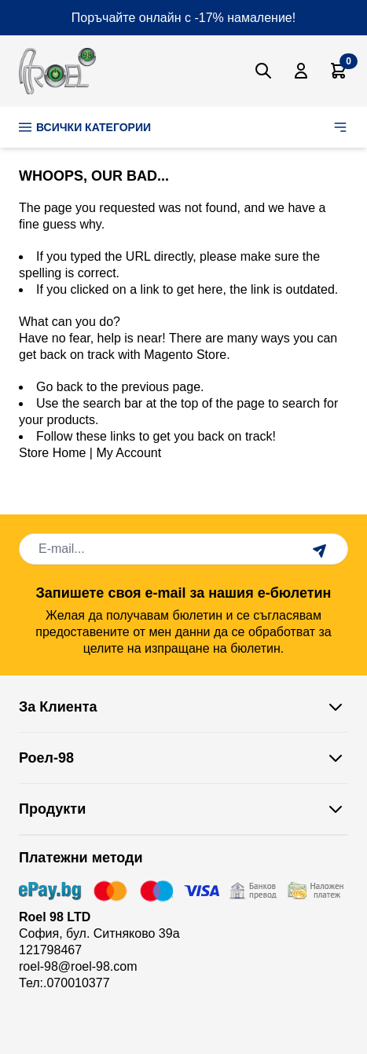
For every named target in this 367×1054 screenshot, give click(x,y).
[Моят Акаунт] (301, 70)
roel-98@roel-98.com (78, 966)
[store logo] (57, 71)
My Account (128, 452)
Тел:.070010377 (64, 983)
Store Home (52, 452)
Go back (59, 386)
